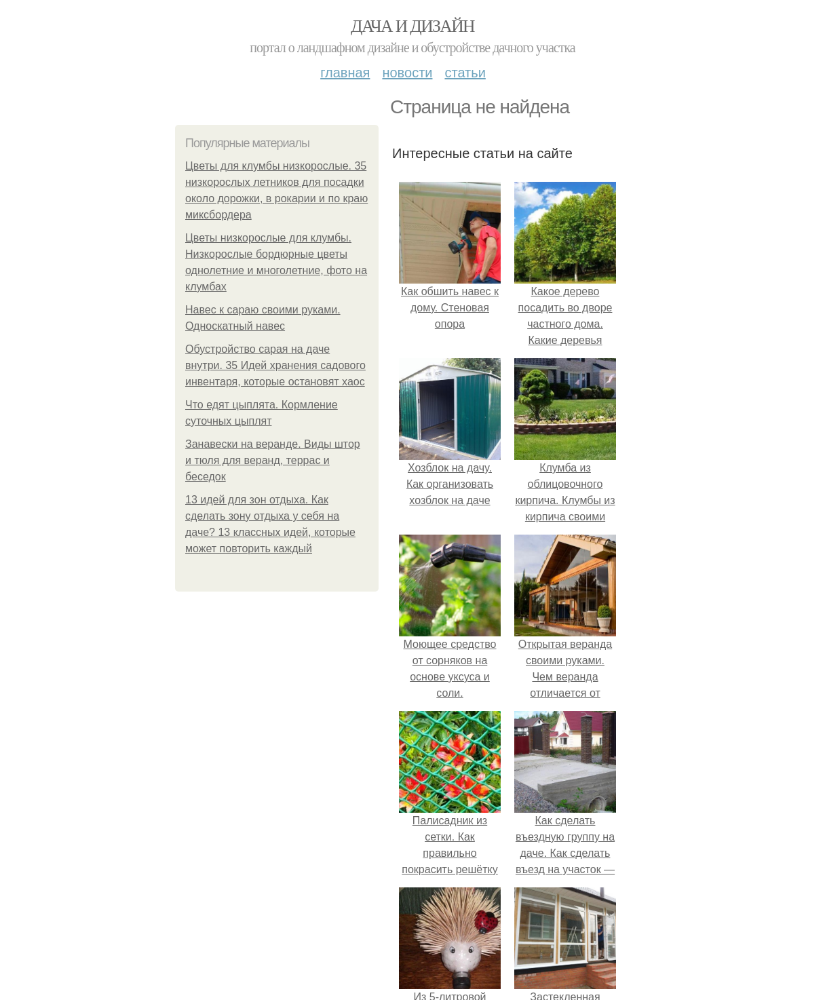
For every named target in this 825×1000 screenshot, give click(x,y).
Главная (345, 72)
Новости (407, 72)
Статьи (464, 72)
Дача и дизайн (412, 26)
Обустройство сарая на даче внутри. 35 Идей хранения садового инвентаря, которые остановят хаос (275, 365)
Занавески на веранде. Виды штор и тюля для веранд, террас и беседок (272, 460)
